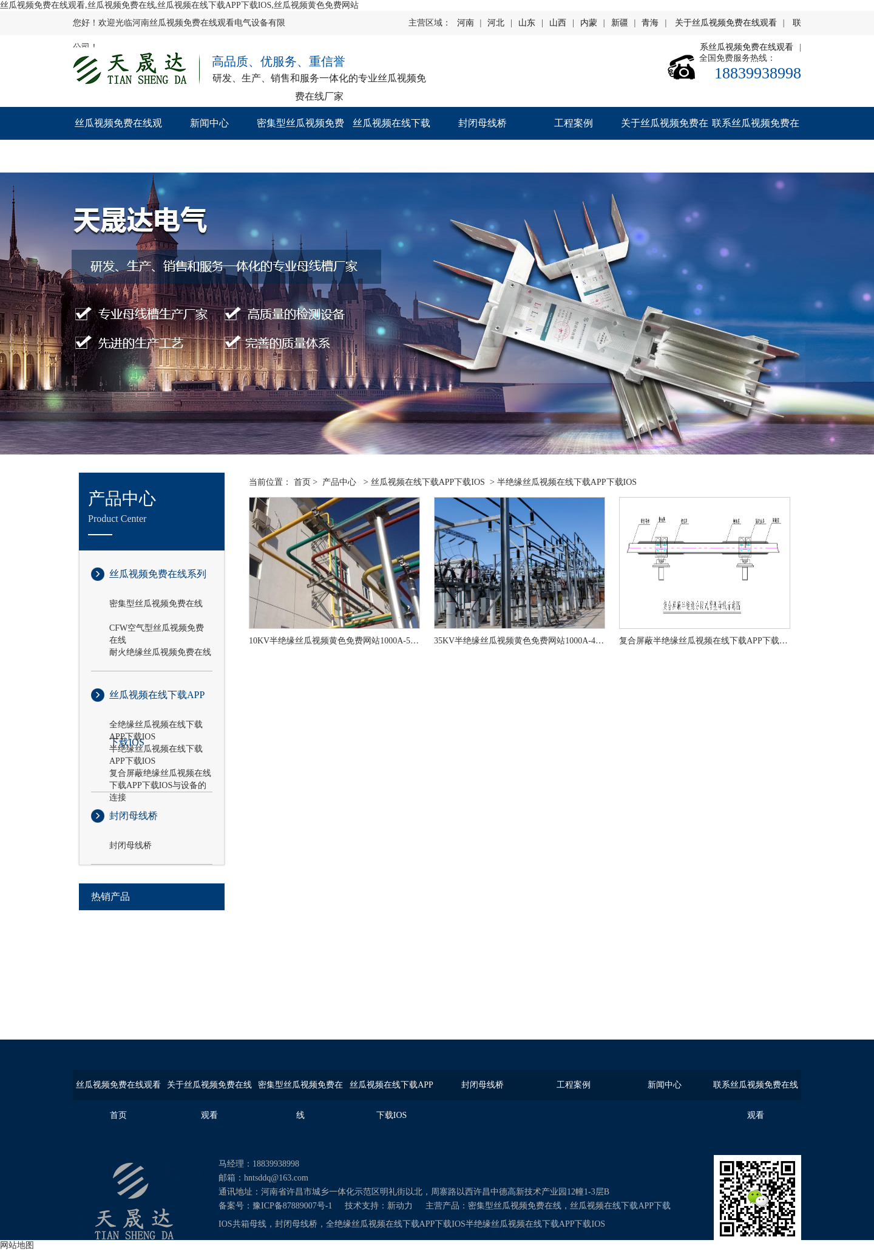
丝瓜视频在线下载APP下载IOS (391, 139)
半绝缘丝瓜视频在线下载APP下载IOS (156, 749)
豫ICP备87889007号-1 (292, 1205)
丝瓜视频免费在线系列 (157, 574)
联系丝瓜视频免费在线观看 (755, 139)
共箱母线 (249, 1224)
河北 (495, 22)
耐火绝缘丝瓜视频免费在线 (160, 652)
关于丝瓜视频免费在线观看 (726, 22)
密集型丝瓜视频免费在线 (300, 139)
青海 (650, 22)
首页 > (305, 482)
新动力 (400, 1205)
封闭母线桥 (482, 123)
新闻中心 (209, 123)
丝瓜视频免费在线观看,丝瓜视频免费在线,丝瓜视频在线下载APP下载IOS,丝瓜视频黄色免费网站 (179, 5)
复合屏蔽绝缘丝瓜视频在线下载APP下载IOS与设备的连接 (160, 774)
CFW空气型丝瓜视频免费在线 (156, 628)
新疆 (619, 22)
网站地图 (17, 1245)
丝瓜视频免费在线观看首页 (118, 139)
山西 (557, 22)
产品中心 (339, 482)
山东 (526, 22)
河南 (465, 22)
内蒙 (588, 22)
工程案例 (573, 123)
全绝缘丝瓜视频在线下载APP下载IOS (156, 725)
